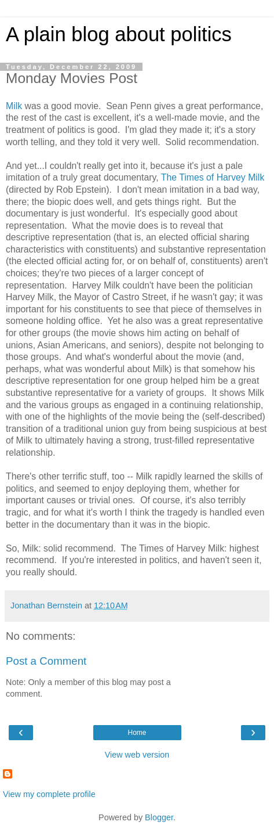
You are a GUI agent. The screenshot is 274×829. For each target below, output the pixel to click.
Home (136, 733)
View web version (137, 754)
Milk (14, 106)
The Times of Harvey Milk (213, 177)
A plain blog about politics (119, 34)
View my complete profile (49, 794)
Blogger (159, 817)
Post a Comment (46, 661)
